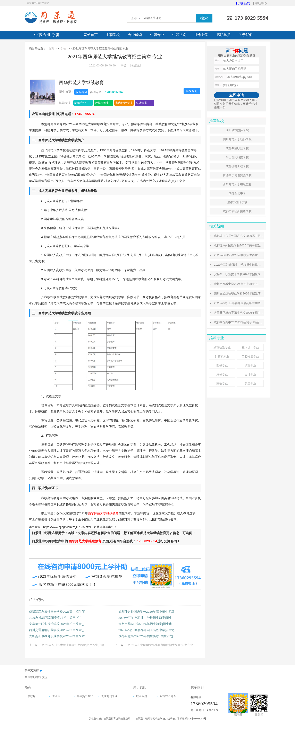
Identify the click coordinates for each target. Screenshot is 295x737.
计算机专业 (102, 102)
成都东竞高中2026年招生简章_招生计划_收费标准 (246, 322)
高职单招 (223, 35)
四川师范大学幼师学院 (237, 139)
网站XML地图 (168, 696)
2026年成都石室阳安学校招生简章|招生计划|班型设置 (248, 255)
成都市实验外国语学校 (237, 211)
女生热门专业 (109, 696)
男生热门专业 (85, 696)
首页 (51, 48)
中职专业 (157, 35)
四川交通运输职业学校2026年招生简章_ (56, 630)
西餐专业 (222, 365)
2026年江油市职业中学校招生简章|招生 (145, 617)
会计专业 (141, 102)
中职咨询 (179, 35)
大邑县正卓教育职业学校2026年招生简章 (57, 636)
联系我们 (141, 696)
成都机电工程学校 (237, 166)
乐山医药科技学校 (237, 157)
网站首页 (91, 35)
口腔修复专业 (250, 356)
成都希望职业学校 (237, 148)
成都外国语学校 (237, 202)
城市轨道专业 (222, 347)
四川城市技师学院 (237, 130)
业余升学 (201, 35)
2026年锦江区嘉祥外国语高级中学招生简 (146, 630)
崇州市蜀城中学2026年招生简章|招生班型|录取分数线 (248, 283)
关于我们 (246, 35)
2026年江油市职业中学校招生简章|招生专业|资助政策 (248, 264)
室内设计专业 (124, 102)
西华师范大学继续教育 (81, 82)
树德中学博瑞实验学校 (237, 175)
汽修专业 (222, 374)
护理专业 (250, 365)
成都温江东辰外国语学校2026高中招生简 (57, 611)
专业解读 (135, 35)
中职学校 (113, 35)
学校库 (32, 696)
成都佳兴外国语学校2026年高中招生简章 (146, 611)
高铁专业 (222, 383)
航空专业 (250, 383)
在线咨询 (191, 91)
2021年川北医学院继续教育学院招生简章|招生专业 (160, 645)
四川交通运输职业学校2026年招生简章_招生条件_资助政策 (251, 293)
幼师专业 (80, 102)
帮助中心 (261, 3)
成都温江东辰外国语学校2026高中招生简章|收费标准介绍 (250, 235)
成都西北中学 (237, 193)
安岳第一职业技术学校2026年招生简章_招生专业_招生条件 (251, 274)
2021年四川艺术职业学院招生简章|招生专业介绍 (73, 645)
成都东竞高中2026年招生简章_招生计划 (145, 636)
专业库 (56, 696)
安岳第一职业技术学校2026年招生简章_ (56, 624)
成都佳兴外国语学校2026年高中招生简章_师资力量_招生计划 (253, 245)
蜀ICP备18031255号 (195, 718)
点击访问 (81, 92)
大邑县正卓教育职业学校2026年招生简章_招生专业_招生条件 (253, 312)
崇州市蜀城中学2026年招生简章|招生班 (145, 624)
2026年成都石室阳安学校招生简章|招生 (56, 617)
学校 (63, 48)
